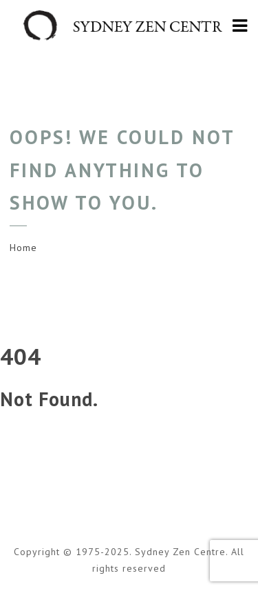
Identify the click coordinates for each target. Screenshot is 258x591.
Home (23, 247)
